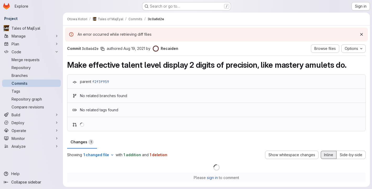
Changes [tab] (82, 142)
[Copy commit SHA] (102, 49)
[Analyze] (31, 146)
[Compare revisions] (31, 107)
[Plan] (31, 44)
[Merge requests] (31, 59)
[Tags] (31, 91)
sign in (212, 177)
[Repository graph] (31, 99)
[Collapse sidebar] (31, 182)
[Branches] (31, 75)
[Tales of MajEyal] (31, 28)
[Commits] (31, 83)
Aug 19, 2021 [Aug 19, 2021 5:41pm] (134, 48)
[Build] (31, 114)
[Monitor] (31, 138)
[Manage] (31, 36)
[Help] (31, 173)
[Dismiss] (361, 34)
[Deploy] (31, 122)
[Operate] (31, 130)
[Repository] (31, 67)
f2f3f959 (100, 81)
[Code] (31, 51)
